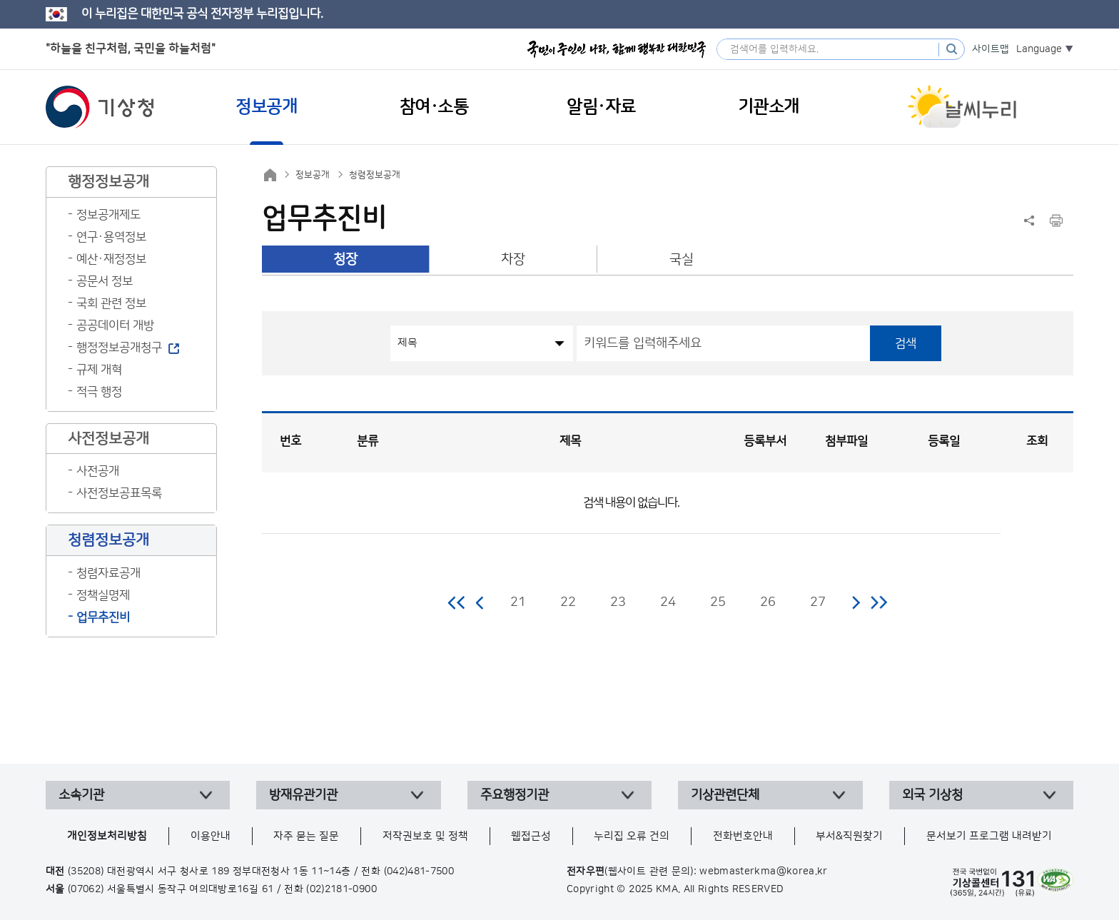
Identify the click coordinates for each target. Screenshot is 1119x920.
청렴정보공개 (374, 175)
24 (668, 602)
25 (718, 602)
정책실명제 (103, 595)
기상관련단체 (725, 795)
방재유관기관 (303, 795)
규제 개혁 (99, 369)
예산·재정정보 (111, 259)
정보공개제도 (108, 214)
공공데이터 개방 (115, 325)
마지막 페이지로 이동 (879, 602)
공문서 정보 (104, 281)
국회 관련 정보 (111, 303)
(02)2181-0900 (341, 889)
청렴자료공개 (108, 573)
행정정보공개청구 (119, 347)
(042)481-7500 (419, 871)
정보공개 (312, 175)
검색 (905, 343)
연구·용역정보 (111, 237)
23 (618, 602)
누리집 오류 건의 (631, 836)
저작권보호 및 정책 (425, 836)
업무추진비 (103, 617)
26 (768, 602)
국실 (681, 259)
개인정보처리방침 (107, 836)
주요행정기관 (514, 795)
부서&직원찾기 (849, 836)
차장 (513, 259)
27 (818, 602)
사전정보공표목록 (119, 493)
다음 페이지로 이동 (855, 602)
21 (518, 602)
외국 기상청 (932, 795)
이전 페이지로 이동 (480, 602)
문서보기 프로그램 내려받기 (989, 836)
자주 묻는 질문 (306, 836)
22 (568, 602)
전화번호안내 (743, 836)
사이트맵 (990, 49)
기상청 (100, 107)
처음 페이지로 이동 (457, 602)
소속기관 (81, 795)
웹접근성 (531, 836)
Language (1039, 49)
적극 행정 (99, 391)
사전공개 (97, 471)
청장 (345, 259)
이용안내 (211, 836)
